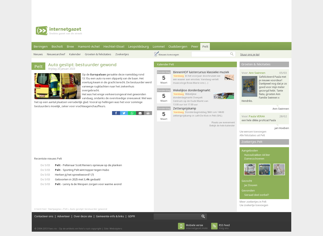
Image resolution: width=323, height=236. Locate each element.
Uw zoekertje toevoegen (254, 205)
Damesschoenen (254, 158)
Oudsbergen (178, 46)
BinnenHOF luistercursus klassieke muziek (201, 72)
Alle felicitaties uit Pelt (252, 135)
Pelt (205, 46)
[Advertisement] (161, 9)
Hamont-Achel (88, 46)
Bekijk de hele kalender (222, 125)
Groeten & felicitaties (98, 54)
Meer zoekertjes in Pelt (253, 201)
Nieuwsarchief (56, 54)
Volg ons (224, 227)
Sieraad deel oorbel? (256, 195)
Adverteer (63, 216)
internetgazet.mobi (197, 227)
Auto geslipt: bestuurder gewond (82, 64)
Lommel (159, 46)
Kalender (75, 54)
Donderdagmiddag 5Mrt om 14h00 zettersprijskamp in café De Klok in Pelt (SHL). (198, 113)
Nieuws (38, 54)
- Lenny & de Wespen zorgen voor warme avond (88, 184)
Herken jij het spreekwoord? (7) (74, 174)
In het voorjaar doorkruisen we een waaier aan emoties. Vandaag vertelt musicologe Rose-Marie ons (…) (196, 79)
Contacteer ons (43, 216)
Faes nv (52, 228)
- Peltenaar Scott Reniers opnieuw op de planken (88, 165)
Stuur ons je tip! (250, 54)
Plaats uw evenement (223, 122)
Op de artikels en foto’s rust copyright (80, 228)
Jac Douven (250, 185)
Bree (70, 46)
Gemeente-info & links (110, 216)
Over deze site (83, 216)
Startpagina (54, 208)
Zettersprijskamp (184, 108)
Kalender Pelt (165, 64)
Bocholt (57, 46)
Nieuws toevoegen (169, 54)
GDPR (131, 216)
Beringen (41, 46)
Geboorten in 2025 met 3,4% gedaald (77, 179)
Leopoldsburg (138, 46)
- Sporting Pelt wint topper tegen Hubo (82, 170)
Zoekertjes (122, 54)
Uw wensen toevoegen (253, 131)
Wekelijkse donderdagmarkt (191, 90)
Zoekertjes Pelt (251, 142)
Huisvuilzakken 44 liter (257, 155)
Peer (194, 46)
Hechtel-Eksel (113, 46)
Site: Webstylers (113, 228)
